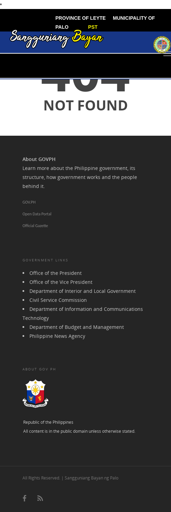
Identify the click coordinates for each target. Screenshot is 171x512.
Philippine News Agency (57, 336)
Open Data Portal (36, 214)
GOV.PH (29, 202)
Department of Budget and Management (76, 327)
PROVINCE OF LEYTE (80, 18)
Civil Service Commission (58, 300)
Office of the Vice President (60, 282)
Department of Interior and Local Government (82, 291)
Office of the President (55, 273)
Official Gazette (35, 225)
